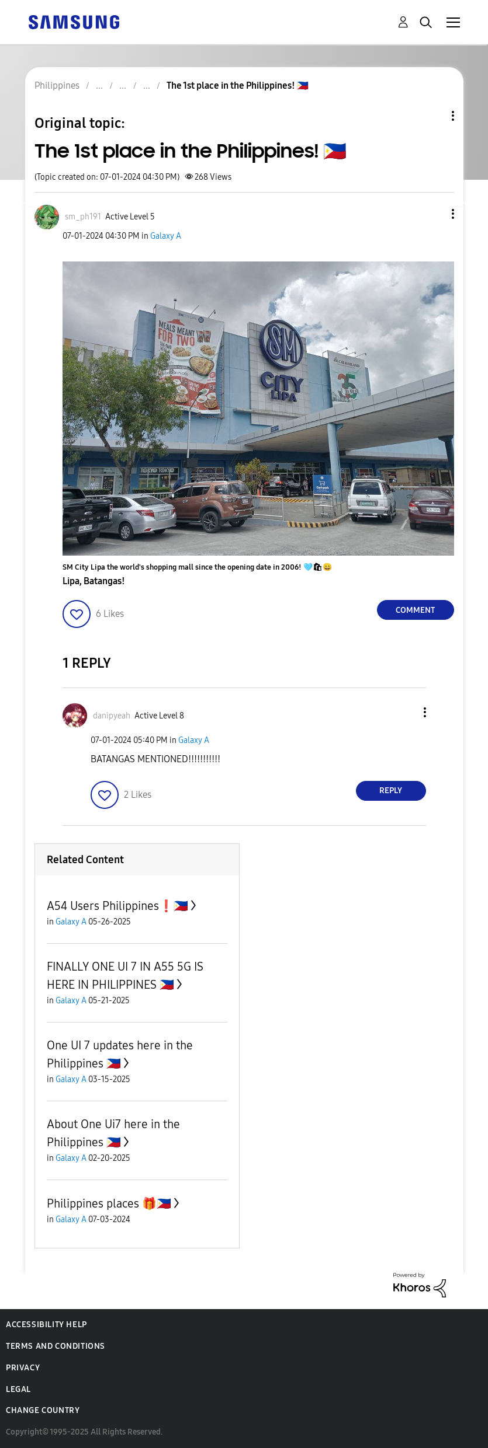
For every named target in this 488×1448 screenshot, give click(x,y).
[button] (433, 214)
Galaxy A (165, 236)
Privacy (23, 1368)
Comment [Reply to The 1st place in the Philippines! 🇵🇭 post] (415, 610)
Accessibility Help (46, 1325)
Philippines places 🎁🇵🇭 (109, 1203)
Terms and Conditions (55, 1346)
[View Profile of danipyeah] (111, 716)
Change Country (42, 1410)
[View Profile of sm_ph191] (83, 217)
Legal (18, 1389)
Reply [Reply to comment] (390, 790)
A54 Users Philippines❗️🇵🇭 (117, 906)
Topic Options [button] (433, 116)
